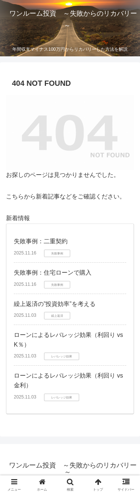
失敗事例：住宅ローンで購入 (52, 272)
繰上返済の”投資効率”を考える (55, 304)
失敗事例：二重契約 (41, 241)
